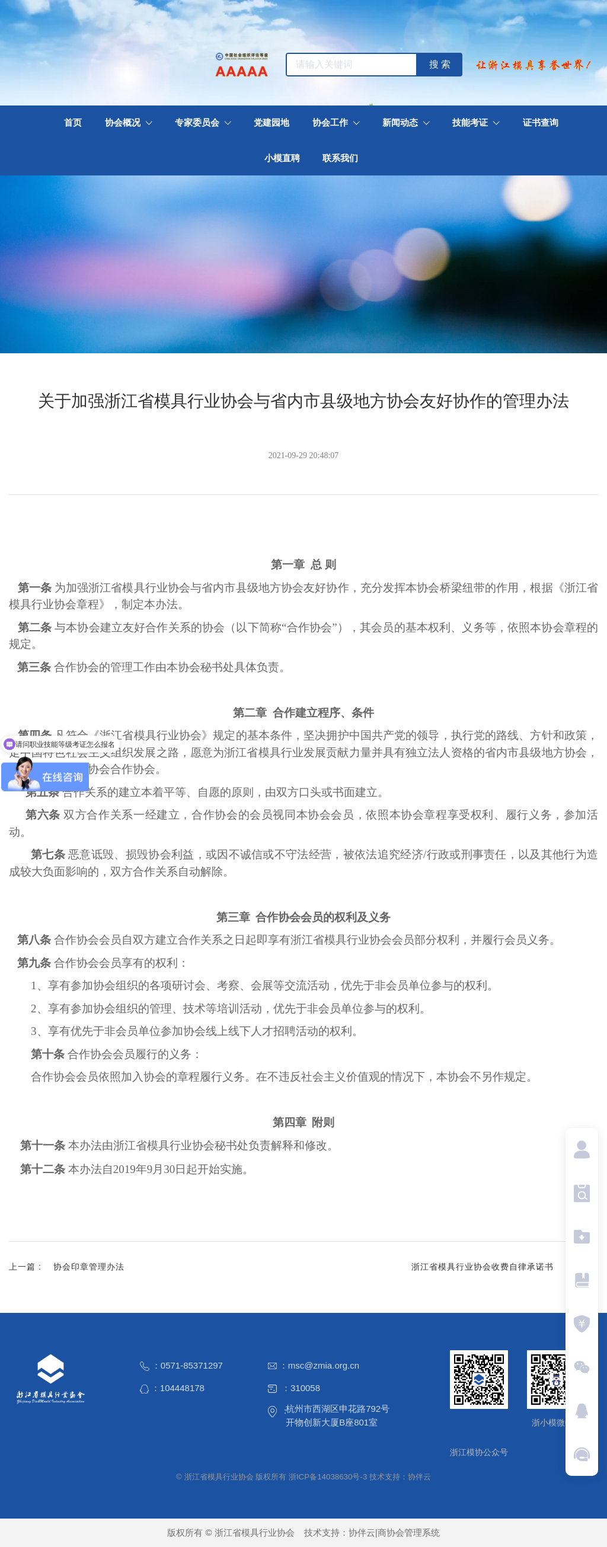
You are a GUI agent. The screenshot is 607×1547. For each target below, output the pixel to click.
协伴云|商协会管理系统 (394, 1532)
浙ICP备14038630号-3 (328, 1476)
